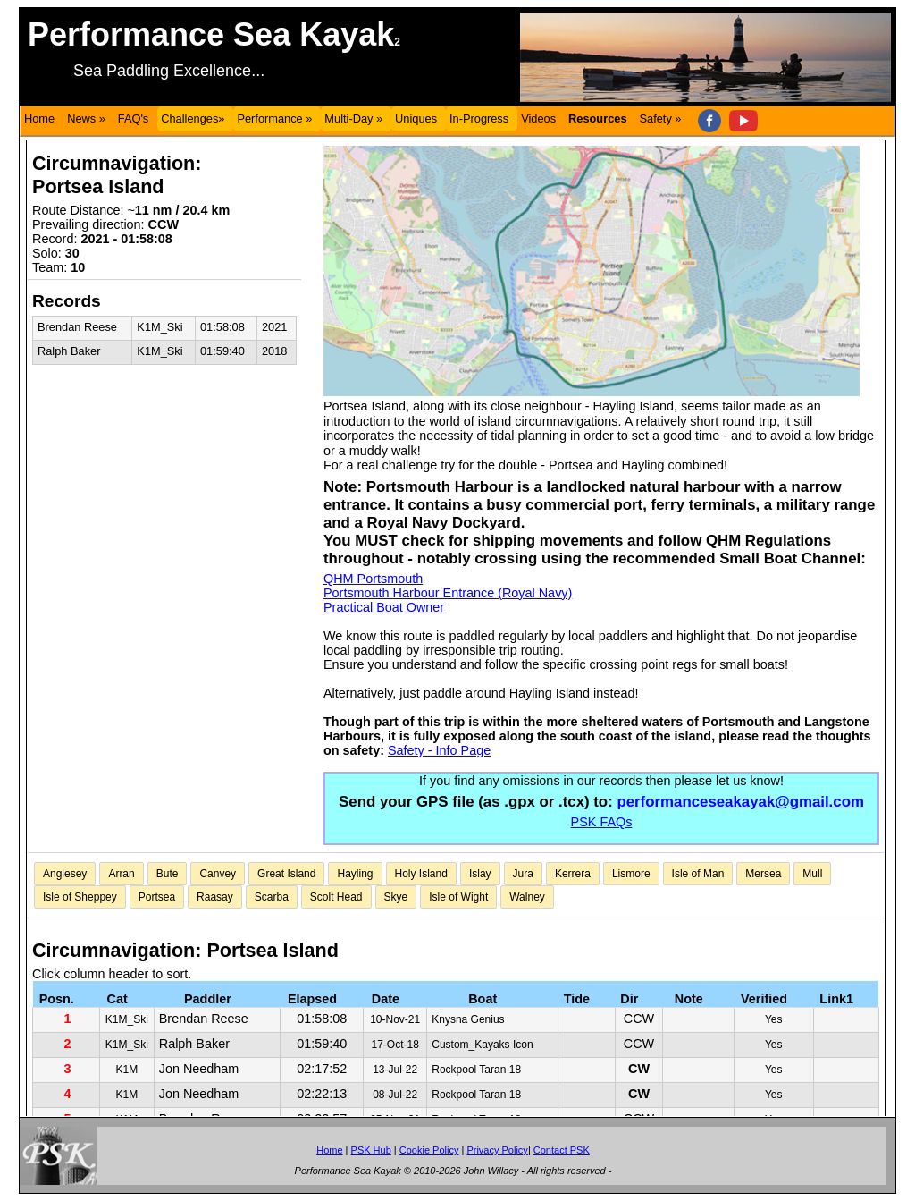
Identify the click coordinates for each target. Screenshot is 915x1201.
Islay (480, 873)
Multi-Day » (353, 118)
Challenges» (192, 118)
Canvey (217, 873)
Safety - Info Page (439, 750)
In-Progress (478, 118)
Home (39, 118)
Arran (121, 873)
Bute (167, 873)
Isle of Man (698, 873)
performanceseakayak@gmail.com (740, 801)
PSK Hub (371, 1150)
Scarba (272, 897)
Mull (812, 873)
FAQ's (133, 118)
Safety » (661, 118)
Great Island (286, 873)
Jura (523, 873)
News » (86, 118)
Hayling (355, 873)
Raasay (215, 897)
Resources (597, 118)
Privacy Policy (496, 1150)
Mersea (763, 873)
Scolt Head (336, 897)
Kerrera (573, 873)
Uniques (416, 118)
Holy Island (421, 873)
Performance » (274, 118)
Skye (396, 897)
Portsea (157, 897)
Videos (538, 118)
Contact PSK (561, 1150)
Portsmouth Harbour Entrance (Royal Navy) (447, 593)
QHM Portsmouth (373, 578)
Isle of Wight (458, 897)
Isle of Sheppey (80, 897)
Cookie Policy (429, 1150)
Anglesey (65, 873)
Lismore (631, 873)
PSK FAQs (602, 822)
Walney (527, 897)
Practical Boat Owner (383, 607)
